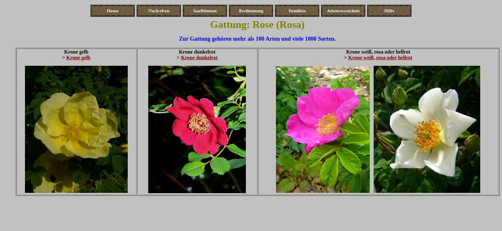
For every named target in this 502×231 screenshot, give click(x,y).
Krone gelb (78, 57)
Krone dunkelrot (199, 57)
